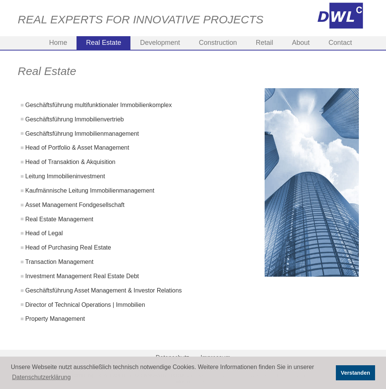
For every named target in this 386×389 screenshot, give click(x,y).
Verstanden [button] (355, 373)
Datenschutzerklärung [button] (41, 377)
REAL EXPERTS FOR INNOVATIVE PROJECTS (140, 19)
